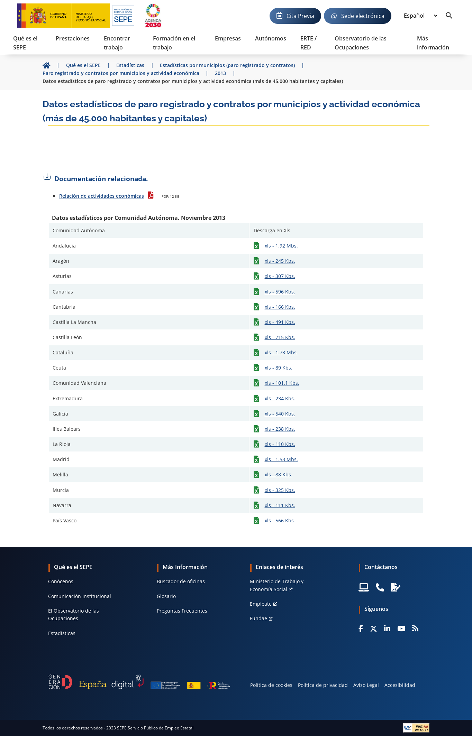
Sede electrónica (362, 16)
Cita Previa (300, 16)
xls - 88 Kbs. (278, 474)
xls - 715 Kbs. (280, 337)
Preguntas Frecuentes (182, 610)
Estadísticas (61, 633)
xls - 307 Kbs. (280, 276)
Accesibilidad (399, 685)
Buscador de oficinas (181, 581)
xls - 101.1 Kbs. (282, 383)
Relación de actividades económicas (101, 196)
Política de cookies (271, 685)
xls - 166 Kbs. (280, 307)
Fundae (258, 618)
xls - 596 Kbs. (280, 291)
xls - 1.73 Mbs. (281, 352)
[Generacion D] (139, 682)
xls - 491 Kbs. (280, 322)
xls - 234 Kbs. (280, 398)
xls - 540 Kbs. (280, 413)
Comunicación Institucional (79, 596)
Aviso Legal (366, 685)
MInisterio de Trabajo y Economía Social (276, 585)
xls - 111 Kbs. (280, 505)
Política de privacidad (323, 685)
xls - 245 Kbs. (280, 261)
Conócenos (60, 581)
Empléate (261, 603)
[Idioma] (420, 16)
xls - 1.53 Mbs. (281, 459)
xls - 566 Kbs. (280, 520)
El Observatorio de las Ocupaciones (73, 614)
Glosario (166, 596)
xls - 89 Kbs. (278, 367)
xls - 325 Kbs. (280, 490)
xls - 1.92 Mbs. (281, 245)
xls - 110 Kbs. (280, 444)
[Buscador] (449, 15)
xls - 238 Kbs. (280, 429)
